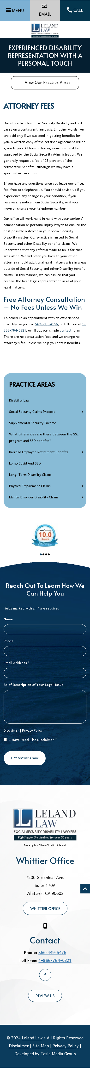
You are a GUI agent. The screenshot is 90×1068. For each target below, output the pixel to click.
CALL (75, 11)
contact (66, 330)
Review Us (45, 995)
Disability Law (19, 400)
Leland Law (32, 1038)
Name (8, 619)
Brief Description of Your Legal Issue (33, 685)
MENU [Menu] (18, 10)
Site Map (40, 1046)
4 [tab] (49, 554)
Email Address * (17, 663)
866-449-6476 (52, 953)
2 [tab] (43, 554)
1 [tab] (41, 554)
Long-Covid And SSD (25, 463)
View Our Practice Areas (44, 82)
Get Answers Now (24, 758)
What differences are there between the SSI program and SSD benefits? (44, 438)
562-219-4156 (46, 324)
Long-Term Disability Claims (30, 475)
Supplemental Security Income (32, 423)
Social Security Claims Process (32, 412)
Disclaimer (11, 731)
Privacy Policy (32, 731)
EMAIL (45, 11)
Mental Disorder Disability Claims (34, 497)
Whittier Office (45, 908)
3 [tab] (46, 554)
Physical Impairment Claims (30, 486)
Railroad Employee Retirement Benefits (38, 452)
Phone (8, 641)
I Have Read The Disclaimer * (30, 740)
